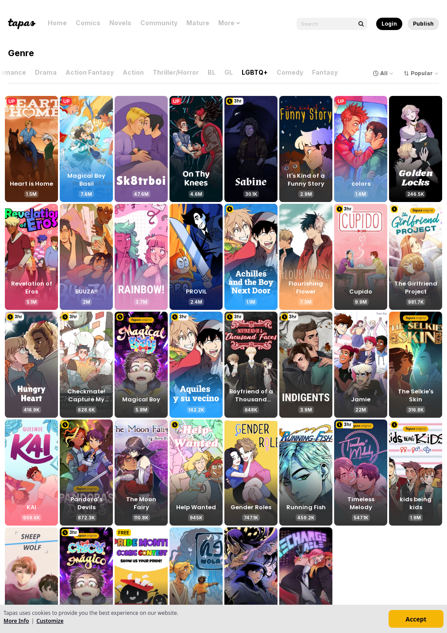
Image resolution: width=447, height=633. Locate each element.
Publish (423, 23)
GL (230, 72)
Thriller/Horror (177, 72)
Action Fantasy (91, 72)
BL (213, 72)
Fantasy (326, 72)
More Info (16, 621)
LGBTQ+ (256, 72)
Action (135, 72)
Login (389, 23)
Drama (47, 72)
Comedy (292, 72)
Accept (415, 619)
